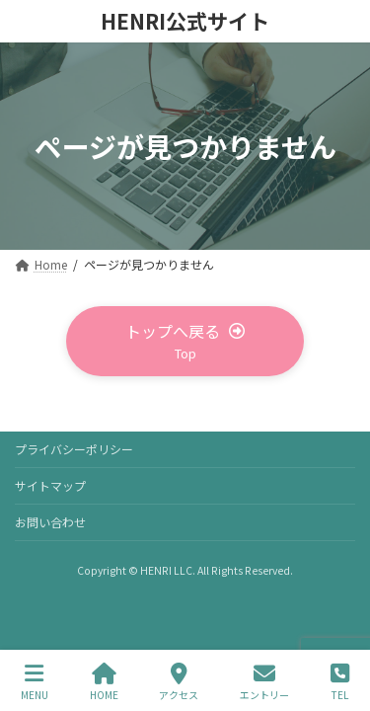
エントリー (264, 682)
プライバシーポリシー (74, 448)
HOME (104, 682)
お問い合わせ (50, 522)
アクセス (178, 682)
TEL (340, 682)
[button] (185, 340)
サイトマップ (50, 485)
